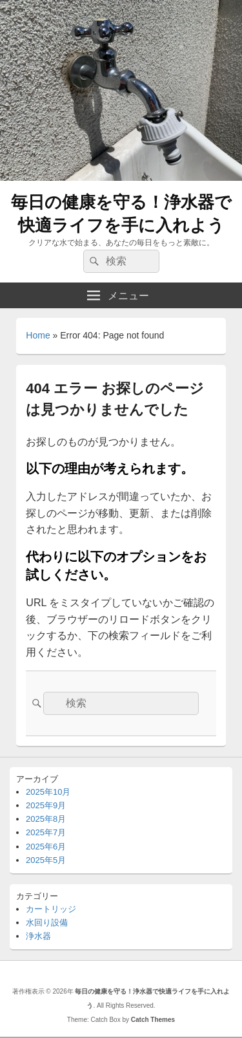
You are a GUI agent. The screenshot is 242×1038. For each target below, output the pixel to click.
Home (38, 335)
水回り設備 (47, 922)
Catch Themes (153, 1019)
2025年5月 (46, 860)
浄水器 (38, 936)
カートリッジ (51, 909)
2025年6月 (46, 846)
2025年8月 (46, 819)
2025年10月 (48, 792)
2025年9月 (46, 805)
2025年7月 (46, 832)
